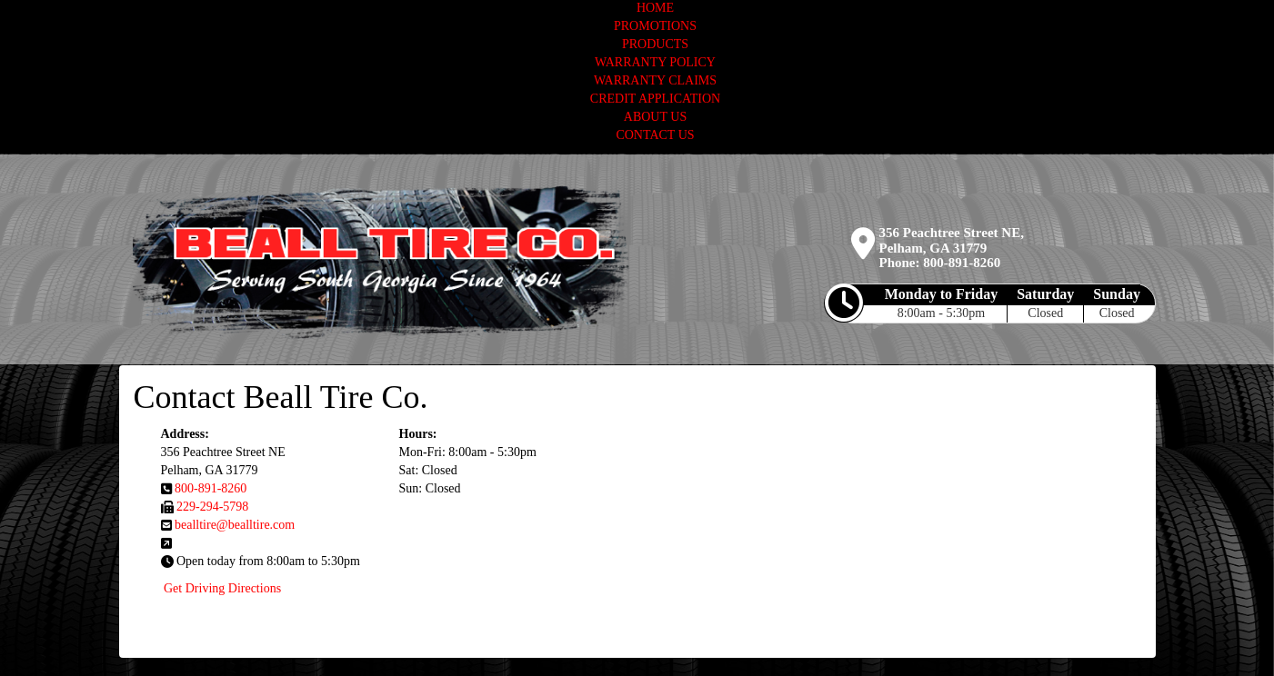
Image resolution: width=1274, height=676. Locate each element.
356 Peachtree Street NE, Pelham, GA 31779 (951, 240)
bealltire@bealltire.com (235, 525)
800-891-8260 (961, 262)
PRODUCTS (655, 44)
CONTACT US (655, 135)
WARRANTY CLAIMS (655, 80)
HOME (655, 8)
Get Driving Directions (222, 588)
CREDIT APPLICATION (655, 98)
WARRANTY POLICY (655, 62)
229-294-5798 (212, 506)
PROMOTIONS (655, 26)
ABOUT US (655, 117)
